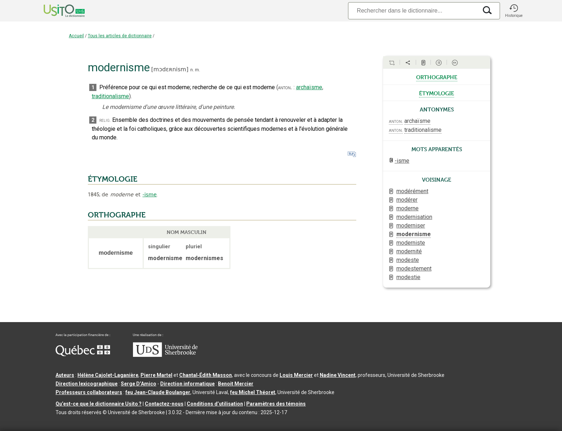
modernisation (414, 217)
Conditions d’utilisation (215, 404)
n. (192, 69)
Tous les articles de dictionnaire (120, 35)
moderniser (410, 225)
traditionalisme (110, 96)
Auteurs (65, 375)
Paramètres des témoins (276, 404)
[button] (513, 10)
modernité (409, 251)
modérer (407, 199)
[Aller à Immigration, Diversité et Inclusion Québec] (83, 354)
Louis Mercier (296, 375)
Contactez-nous (164, 404)
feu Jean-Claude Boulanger (157, 392)
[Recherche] (413, 11)
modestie (408, 277)
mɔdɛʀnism (169, 69)
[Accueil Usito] (56, 10)
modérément (412, 191)
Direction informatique (187, 384)
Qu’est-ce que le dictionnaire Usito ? (99, 404)
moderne (407, 208)
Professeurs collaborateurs (89, 392)
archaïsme (309, 87)
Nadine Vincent (338, 375)
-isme (149, 194)
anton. (285, 87)
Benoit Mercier (235, 384)
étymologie (436, 92)
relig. (105, 120)
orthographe (436, 76)
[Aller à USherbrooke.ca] (165, 355)
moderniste (410, 242)
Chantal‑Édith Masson (205, 375)
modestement (414, 268)
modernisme (413, 234)
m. (197, 69)
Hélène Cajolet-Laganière (107, 375)
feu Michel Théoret (252, 392)
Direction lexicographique (87, 384)
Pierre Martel (156, 375)
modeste (407, 260)
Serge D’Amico (138, 384)
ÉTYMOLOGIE (112, 179)
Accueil (76, 35)
